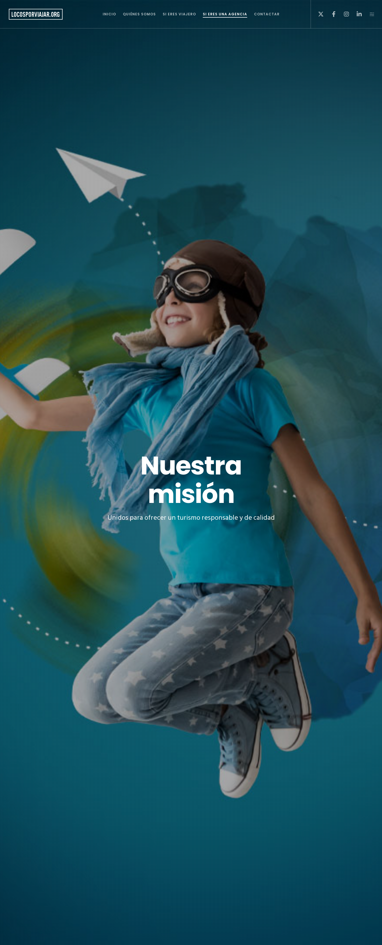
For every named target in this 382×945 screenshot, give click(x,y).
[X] (317, 14)
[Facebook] (330, 14)
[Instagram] (342, 14)
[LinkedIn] (355, 14)
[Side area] (368, 14)
